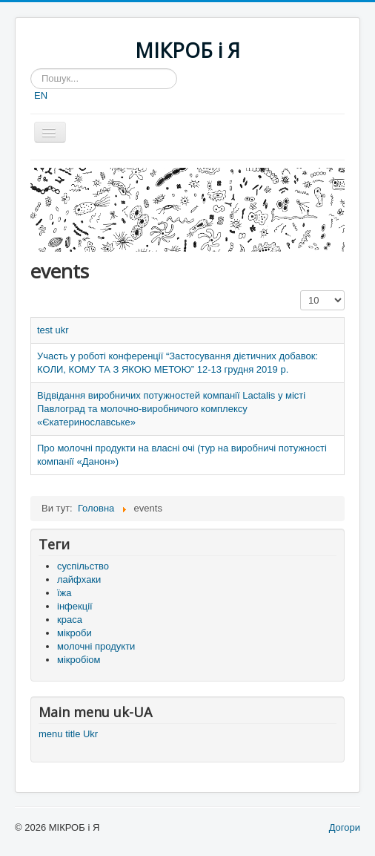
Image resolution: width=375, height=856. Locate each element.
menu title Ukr (68, 733)
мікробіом (78, 659)
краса (69, 619)
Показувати (300, 290)
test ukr (53, 330)
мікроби (74, 632)
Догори (344, 827)
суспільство (83, 566)
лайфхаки (79, 579)
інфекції (75, 606)
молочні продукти (96, 646)
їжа (64, 592)
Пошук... (30, 68)
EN (40, 95)
